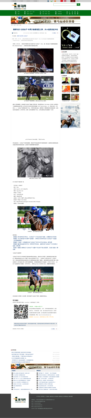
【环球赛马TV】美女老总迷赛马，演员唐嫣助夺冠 (22, 360)
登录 (73, 1)
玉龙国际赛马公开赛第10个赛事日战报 (45, 384)
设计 (67, 12)
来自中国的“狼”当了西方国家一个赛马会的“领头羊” (23, 354)
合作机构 (56, 396)
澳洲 (18, 36)
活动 (75, 12)
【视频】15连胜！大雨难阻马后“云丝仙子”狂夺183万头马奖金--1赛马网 (32, 242)
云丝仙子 (26, 36)
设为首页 (28, 1)
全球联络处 (65, 396)
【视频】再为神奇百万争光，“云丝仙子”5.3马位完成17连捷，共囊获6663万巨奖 (34, 237)
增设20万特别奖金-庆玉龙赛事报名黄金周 (69, 61)
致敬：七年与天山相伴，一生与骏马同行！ (46, 378)
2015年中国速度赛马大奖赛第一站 (19, 358)
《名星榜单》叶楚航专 (66, 84)
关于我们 (38, 396)
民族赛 (31, 13)
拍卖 (49, 13)
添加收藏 (35, 1)
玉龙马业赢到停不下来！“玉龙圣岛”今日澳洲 (70, 58)
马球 (33, 11)
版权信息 (52, 396)
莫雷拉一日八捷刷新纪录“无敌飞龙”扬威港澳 (70, 57)
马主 (46, 11)
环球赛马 (60, 11)
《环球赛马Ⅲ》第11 (74, 84)
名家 (77, 12)
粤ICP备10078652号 (48, 408)
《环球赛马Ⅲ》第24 (74, 101)
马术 (31, 11)
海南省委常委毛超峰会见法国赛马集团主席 (21, 362)
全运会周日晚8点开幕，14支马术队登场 (45, 385)
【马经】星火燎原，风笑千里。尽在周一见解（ (70, 54)
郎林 (14, 387)
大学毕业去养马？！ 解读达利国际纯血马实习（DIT (22, 389)
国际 (19, 13)
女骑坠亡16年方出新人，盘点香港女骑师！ (21, 384)
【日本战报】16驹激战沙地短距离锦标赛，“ (70, 60)
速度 (28, 11)
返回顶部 (14, 328)
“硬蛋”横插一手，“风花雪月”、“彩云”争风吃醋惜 (47, 373)
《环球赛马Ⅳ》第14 (65, 101)
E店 (69, 12)
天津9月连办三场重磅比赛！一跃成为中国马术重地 (47, 389)
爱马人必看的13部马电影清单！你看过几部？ (21, 373)
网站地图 (14, 1)
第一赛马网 (35, 33)
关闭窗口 (22, 328)
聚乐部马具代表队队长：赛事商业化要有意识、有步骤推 (48, 375)
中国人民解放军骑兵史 (17, 385)
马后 (20, 36)
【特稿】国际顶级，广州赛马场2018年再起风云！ (22, 356)
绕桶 (28, 13)
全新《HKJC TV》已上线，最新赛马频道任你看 (22, 378)
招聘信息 (61, 396)
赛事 (25, 12)
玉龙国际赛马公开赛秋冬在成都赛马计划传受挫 (47, 387)
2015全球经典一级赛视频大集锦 (19, 375)
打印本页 (18, 328)
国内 (19, 11)
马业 (40, 12)
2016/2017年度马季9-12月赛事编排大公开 (20, 382)
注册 (78, 1)
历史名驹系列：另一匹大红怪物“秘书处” (20, 376)
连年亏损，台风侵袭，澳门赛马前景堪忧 (45, 380)
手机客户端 (15, 33)
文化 (72, 12)
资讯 (15, 12)
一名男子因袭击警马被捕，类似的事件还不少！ (47, 382)
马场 (43, 13)
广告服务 (21, 1)
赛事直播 (60, 13)
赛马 (22, 36)
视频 (55, 12)
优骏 (43, 11)
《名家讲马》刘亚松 (74, 92)
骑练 (49, 11)
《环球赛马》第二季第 (66, 92)
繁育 (46, 13)
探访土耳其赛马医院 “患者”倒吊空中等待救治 (21, 352)
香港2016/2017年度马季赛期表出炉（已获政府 (21, 380)
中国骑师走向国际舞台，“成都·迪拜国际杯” (69, 55)
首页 (12, 25)
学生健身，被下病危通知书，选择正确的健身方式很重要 (48, 376)
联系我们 (43, 396)
